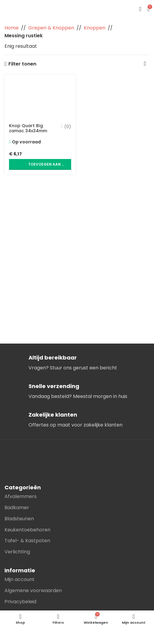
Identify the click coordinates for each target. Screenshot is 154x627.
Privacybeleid (20, 601)
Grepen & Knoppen (51, 27)
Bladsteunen (19, 518)
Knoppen (94, 27)
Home (12, 27)
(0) (67, 126)
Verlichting (17, 551)
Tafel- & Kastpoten (27, 540)
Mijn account (20, 579)
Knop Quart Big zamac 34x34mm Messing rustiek (28, 131)
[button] (40, 164)
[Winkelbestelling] (144, 64)
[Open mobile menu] (140, 9)
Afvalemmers (21, 496)
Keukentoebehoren (27, 529)
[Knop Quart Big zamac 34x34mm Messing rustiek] (40, 97)
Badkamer (17, 507)
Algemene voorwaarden (33, 590)
